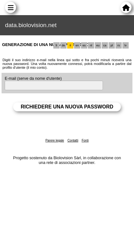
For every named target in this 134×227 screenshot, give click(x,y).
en (77, 45)
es (84, 45)
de (63, 45)
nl (91, 45)
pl (111, 45)
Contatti (72, 140)
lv (126, 45)
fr (56, 45)
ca (104, 45)
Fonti (85, 140)
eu (97, 45)
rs (118, 45)
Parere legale (55, 140)
